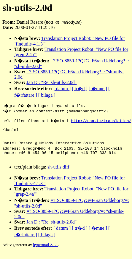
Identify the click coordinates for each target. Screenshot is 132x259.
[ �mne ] (98, 88)
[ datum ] (62, 88)
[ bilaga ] (46, 95)
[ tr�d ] (79, 88)
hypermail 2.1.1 (45, 252)
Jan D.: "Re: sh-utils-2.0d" (51, 82)
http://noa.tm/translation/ (102, 121)
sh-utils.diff (58, 174)
